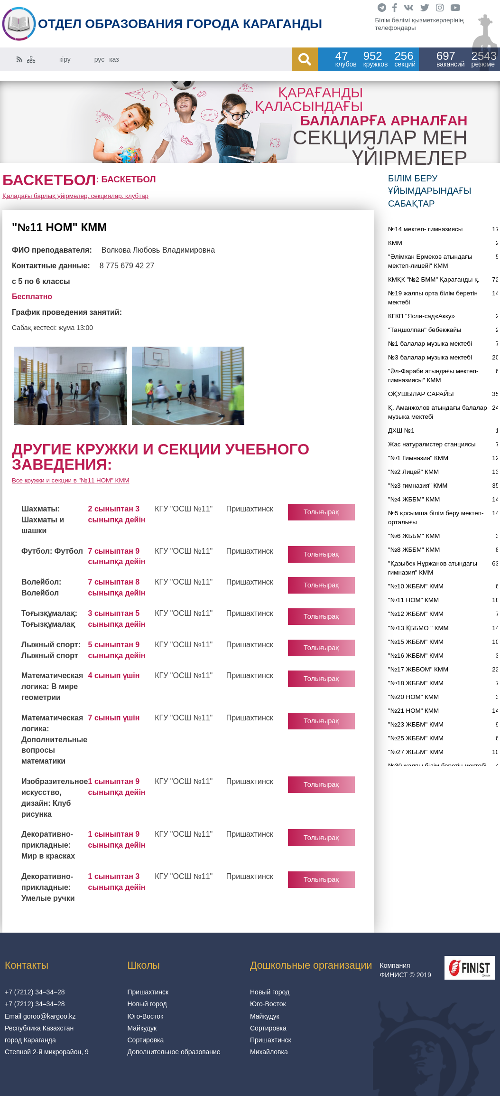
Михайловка (269, 1052)
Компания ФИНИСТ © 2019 (405, 970)
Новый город (147, 1004)
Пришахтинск (148, 992)
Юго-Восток (146, 1016)
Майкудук (142, 1028)
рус (99, 59)
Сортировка (146, 1040)
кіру (65, 59)
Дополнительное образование (174, 1052)
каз (114, 59)
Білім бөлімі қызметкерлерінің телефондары (419, 24)
